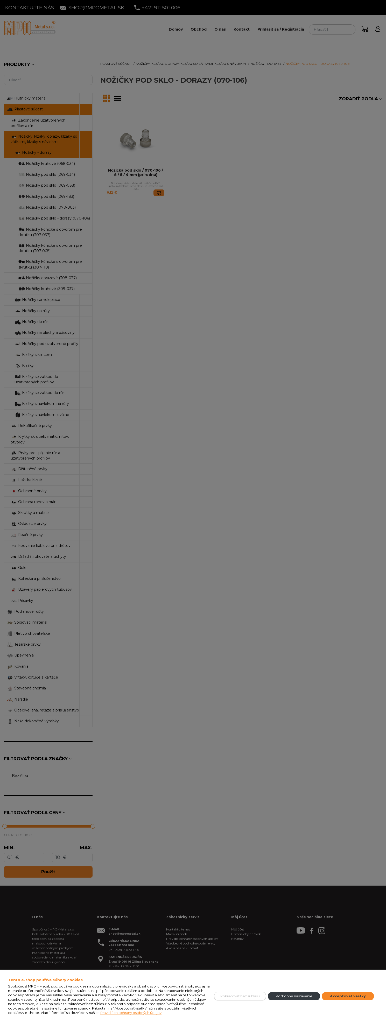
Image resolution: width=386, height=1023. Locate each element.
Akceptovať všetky (348, 996)
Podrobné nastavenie (294, 996)
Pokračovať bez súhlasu (240, 996)
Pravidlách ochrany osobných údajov (131, 1013)
